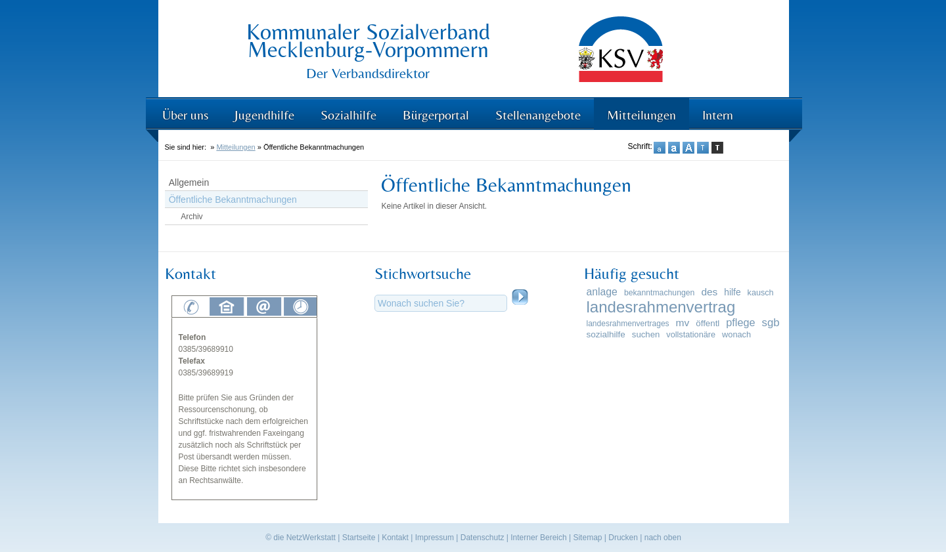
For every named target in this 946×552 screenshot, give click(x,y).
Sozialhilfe (348, 114)
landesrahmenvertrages (628, 323)
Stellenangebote (538, 114)
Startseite (359, 537)
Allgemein (189, 182)
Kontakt (395, 537)
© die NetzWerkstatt (300, 537)
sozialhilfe (606, 334)
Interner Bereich (538, 537)
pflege (740, 322)
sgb (771, 322)
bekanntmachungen (659, 292)
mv (683, 322)
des (709, 291)
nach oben (662, 537)
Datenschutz (483, 537)
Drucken (623, 537)
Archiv (191, 216)
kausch (761, 292)
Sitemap (587, 537)
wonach (736, 334)
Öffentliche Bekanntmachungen (233, 199)
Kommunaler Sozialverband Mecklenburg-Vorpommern (368, 40)
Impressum (434, 537)
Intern (717, 114)
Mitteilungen (641, 114)
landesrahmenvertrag (661, 307)
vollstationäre (690, 334)
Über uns (185, 114)
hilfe (732, 292)
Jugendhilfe (264, 114)
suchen (646, 334)
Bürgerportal (436, 114)
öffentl (707, 323)
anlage (602, 291)
